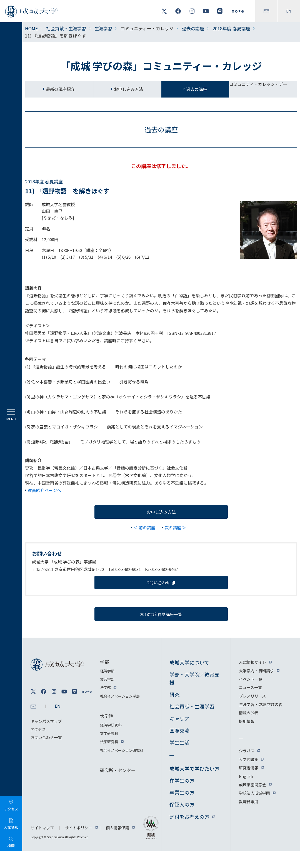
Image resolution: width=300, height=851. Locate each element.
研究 (174, 694)
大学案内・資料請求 (256, 670)
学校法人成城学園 (254, 793)
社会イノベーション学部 (120, 696)
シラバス (246, 750)
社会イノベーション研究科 (121, 750)
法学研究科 (109, 741)
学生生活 (179, 742)
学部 (104, 661)
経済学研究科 (111, 725)
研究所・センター (118, 770)
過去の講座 (193, 28)
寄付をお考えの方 (189, 816)
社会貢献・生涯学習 (66, 28)
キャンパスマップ (46, 721)
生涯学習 (103, 28)
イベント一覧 (250, 679)
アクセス (38, 729)
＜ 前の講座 (144, 527)
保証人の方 (181, 804)
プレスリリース (252, 696)
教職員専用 (248, 801)
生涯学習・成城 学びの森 (260, 704)
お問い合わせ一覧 (46, 737)
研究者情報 (248, 767)
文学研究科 (109, 733)
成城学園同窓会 (252, 784)
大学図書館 (248, 759)
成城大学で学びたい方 (194, 768)
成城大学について (189, 662)
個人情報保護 (117, 828)
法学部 (105, 687)
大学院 (106, 716)
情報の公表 (248, 712)
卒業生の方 (181, 792)
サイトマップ (42, 828)
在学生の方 (181, 780)
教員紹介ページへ (44, 490)
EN (288, 11)
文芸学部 (107, 679)
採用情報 (246, 721)
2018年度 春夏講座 (231, 28)
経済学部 (107, 670)
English (246, 776)
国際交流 (179, 730)
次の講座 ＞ (175, 527)
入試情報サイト (252, 662)
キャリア (179, 718)
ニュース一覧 (250, 687)
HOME (31, 28)
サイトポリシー (78, 828)
